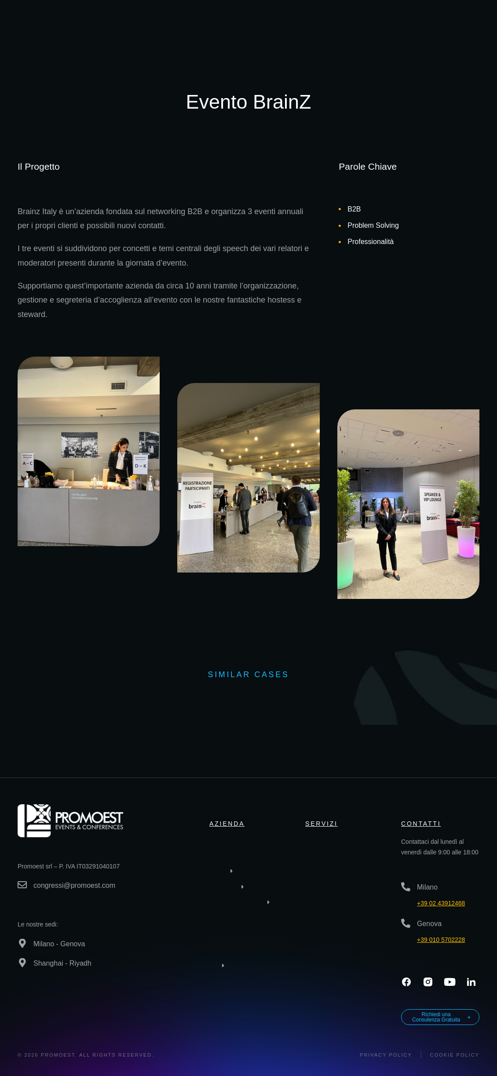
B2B (354, 209)
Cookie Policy (454, 1055)
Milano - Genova (59, 944)
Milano (427, 887)
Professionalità (370, 241)
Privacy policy (386, 1055)
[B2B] (340, 209)
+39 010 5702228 (441, 939)
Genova (429, 923)
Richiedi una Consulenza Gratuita (441, 1017)
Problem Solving (373, 225)
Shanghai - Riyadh (62, 963)
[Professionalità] (340, 242)
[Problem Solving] (340, 226)
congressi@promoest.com (74, 885)
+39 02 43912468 (441, 903)
